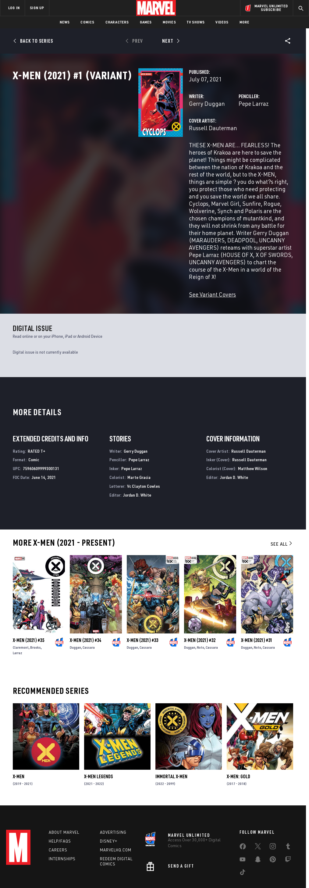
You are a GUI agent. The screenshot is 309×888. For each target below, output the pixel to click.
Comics (87, 22)
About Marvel (64, 795)
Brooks (35, 608)
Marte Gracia (139, 438)
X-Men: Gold (238, 737)
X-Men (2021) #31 (256, 601)
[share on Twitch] (288, 823)
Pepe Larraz (210, 130)
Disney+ (108, 803)
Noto (200, 608)
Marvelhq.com (115, 812)
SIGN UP (37, 7)
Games (146, 22)
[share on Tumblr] (288, 810)
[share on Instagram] (273, 810)
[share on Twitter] (258, 810)
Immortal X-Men (171, 737)
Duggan (75, 608)
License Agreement (237, 866)
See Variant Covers (124, 255)
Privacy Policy (54, 866)
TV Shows (196, 22)
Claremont (21, 608)
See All (282, 505)
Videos (221, 22)
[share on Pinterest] (273, 823)
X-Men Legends (98, 737)
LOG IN (14, 7)
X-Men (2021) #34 (85, 601)
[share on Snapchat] (258, 823)
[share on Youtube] (243, 823)
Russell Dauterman (125, 154)
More (245, 22)
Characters (117, 22)
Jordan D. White (137, 455)
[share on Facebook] (243, 811)
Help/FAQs (60, 803)
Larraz (17, 614)
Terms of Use (26, 866)
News (65, 22)
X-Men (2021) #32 (199, 601)
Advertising (113, 795)
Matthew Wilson (252, 429)
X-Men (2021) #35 (28, 601)
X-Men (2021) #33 (142, 601)
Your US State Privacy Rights (94, 866)
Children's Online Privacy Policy (189, 866)
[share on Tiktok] (243, 836)
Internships (62, 821)
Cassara (89, 608)
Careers (58, 812)
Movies (169, 22)
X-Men (18, 737)
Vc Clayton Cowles (143, 447)
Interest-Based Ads (275, 866)
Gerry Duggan (119, 130)
